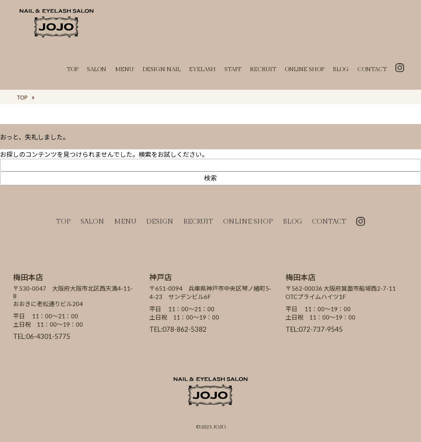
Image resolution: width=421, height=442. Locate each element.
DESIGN (159, 222)
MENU (124, 69)
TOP (72, 69)
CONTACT (372, 69)
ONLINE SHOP (304, 69)
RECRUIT (263, 69)
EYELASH (202, 69)
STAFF (232, 69)
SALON (96, 69)
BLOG (341, 69)
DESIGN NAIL (161, 69)
